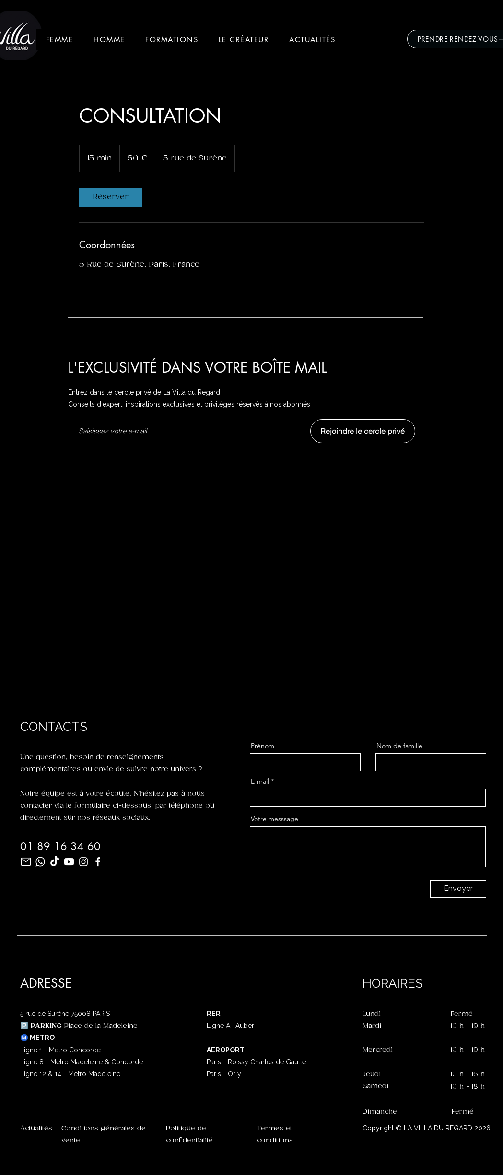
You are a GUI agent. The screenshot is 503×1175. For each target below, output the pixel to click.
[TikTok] (54, 861)
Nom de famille (399, 745)
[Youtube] (69, 861)
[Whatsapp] (40, 861)
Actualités (36, 1128)
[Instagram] (83, 861)
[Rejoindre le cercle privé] (362, 431)
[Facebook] (98, 861)
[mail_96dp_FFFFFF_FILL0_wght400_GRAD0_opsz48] (26, 861)
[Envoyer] (458, 889)
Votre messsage (274, 818)
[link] (110, 197)
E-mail (260, 781)
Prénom (262, 745)
